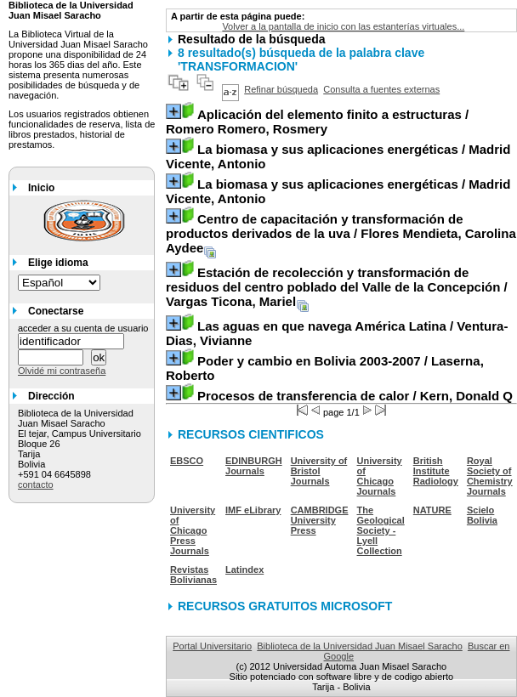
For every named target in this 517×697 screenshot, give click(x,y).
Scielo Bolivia (482, 515)
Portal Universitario (212, 646)
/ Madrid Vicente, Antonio (338, 156)
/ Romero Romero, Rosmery (317, 121)
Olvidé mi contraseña (61, 371)
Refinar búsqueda (281, 89)
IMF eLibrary (253, 510)
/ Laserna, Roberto (325, 368)
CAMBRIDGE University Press (320, 520)
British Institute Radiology (435, 471)
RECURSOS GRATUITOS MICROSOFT (285, 606)
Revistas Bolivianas (193, 574)
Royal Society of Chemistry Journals (490, 476)
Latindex (244, 569)
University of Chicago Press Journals (192, 530)
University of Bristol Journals (319, 471)
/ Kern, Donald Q (355, 395)
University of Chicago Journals (379, 476)
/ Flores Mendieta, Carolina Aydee (341, 233)
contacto (36, 484)
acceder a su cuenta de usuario (83, 328)
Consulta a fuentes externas (381, 89)
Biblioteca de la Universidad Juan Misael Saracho (360, 646)
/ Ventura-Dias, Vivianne (337, 333)
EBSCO (186, 461)
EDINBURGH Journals (253, 466)
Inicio (41, 188)
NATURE (432, 510)
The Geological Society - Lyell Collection (381, 530)
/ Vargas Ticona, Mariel (337, 287)
